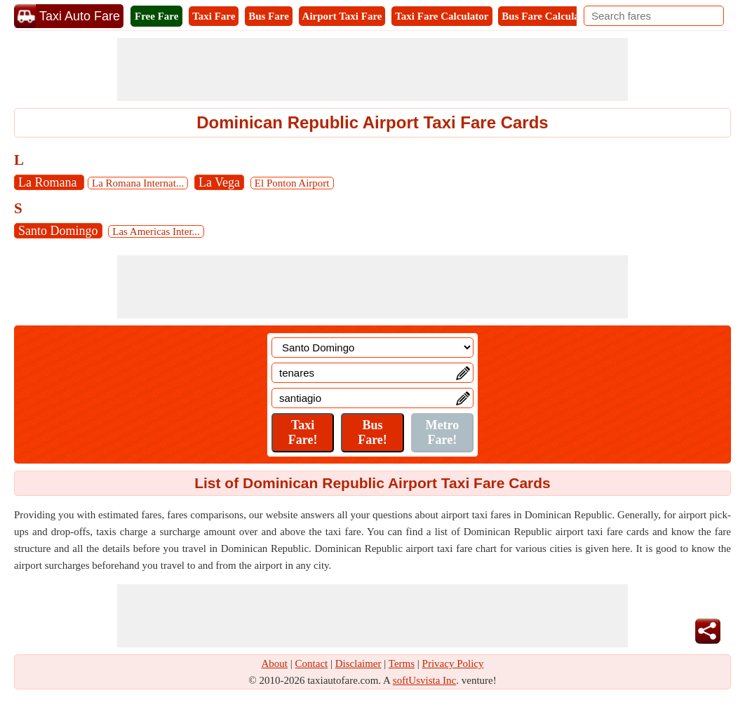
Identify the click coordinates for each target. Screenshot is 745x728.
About (275, 663)
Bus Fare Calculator (547, 16)
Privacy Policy (453, 663)
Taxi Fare (213, 16)
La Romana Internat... (138, 183)
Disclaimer (358, 663)
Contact (311, 663)
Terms (402, 663)
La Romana (49, 182)
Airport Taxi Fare (342, 16)
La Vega (219, 182)
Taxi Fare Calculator (441, 16)
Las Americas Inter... (156, 231)
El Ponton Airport (292, 183)
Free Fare (156, 16)
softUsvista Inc (424, 680)
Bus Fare (268, 16)
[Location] (372, 347)
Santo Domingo (58, 231)
